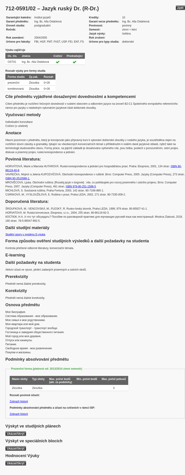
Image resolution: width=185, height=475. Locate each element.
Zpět (180, 7)
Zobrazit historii (19, 401)
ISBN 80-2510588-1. (17, 178)
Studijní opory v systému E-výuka (25, 234)
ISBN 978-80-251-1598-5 (81, 186)
